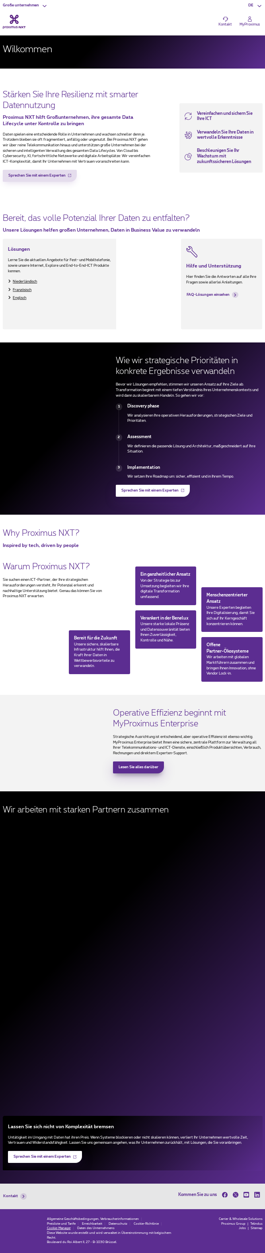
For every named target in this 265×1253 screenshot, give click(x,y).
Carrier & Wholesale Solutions (241, 1219)
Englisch (19, 298)
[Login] (249, 21)
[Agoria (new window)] (133, 958)
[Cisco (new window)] (133, 896)
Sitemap (257, 1228)
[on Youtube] (246, 1195)
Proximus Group (233, 1223)
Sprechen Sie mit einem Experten (37, 178)
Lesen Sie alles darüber (138, 767)
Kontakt (15, 1196)
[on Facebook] (226, 1195)
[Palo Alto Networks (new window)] (133, 1082)
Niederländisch (25, 281)
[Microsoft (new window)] (133, 833)
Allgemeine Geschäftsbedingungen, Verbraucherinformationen (93, 1219)
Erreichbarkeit (92, 1223)
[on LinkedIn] (257, 1195)
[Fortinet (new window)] (133, 864)
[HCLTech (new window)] (133, 1051)
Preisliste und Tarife (61, 1223)
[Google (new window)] (133, 1020)
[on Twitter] (235, 1195)
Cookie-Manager (59, 1228)
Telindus (256, 1223)
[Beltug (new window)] (133, 927)
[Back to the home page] (14, 21)
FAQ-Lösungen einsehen (212, 295)
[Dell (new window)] (133, 989)
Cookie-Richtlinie (146, 1223)
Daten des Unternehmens (96, 1228)
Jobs (243, 1228)
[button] (25, 6)
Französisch (22, 290)
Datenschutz (118, 1223)
